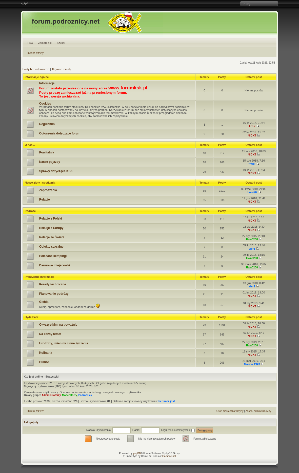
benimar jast (166, 401)
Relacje (44, 199)
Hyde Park (31, 317)
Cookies (45, 103)
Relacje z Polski (50, 218)
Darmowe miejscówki (54, 265)
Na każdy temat (50, 334)
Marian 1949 (252, 364)
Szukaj (61, 42)
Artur (252, 126)
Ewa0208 (252, 239)
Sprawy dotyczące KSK (56, 171)
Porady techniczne (52, 284)
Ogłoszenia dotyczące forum (60, 133)
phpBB (137, 453)
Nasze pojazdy (49, 162)
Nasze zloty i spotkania (40, 182)
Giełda (44, 302)
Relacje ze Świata (51, 237)
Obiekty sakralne (51, 246)
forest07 (252, 192)
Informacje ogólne (37, 76)
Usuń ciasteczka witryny (230, 411)
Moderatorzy (69, 395)
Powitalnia (46, 152)
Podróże (30, 210)
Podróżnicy (85, 395)
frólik (252, 163)
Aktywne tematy (61, 69)
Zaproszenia (48, 190)
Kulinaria (45, 352)
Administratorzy (51, 395)
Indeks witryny (36, 53)
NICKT (252, 135)
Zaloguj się (45, 42)
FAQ (30, 42)
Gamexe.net (169, 456)
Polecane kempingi (53, 256)
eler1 (252, 248)
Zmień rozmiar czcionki (24, 4)
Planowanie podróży (54, 293)
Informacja (47, 83)
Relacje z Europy (51, 228)
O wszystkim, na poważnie (58, 324)
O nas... (30, 144)
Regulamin (47, 124)
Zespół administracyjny (258, 411)
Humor (44, 362)
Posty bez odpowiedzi (36, 69)
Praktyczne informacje (39, 276)
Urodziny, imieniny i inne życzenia (63, 343)
